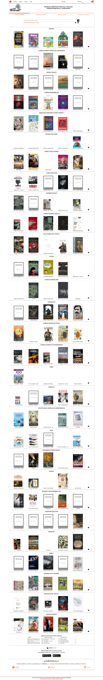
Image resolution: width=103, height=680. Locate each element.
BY (75, 1)
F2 (87, 1)
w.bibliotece (45, 663)
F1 (84, 1)
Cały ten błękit (62, 643)
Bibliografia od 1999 (62, 14)
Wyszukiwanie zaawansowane (29, 22)
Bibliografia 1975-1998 (40, 14)
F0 (82, 1)
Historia (20, 1)
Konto (31, 1)
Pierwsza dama (46, 642)
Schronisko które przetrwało (64, 642)
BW (70, 1)
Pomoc (26, 1)
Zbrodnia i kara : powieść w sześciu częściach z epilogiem (36, 643)
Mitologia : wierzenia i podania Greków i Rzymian (35, 642)
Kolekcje (37, 22)
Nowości (15, 1)
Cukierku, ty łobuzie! (47, 643)
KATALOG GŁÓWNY (19, 14)
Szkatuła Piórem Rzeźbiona (83, 14)
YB (72, 1)
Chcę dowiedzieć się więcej (45, 678)
